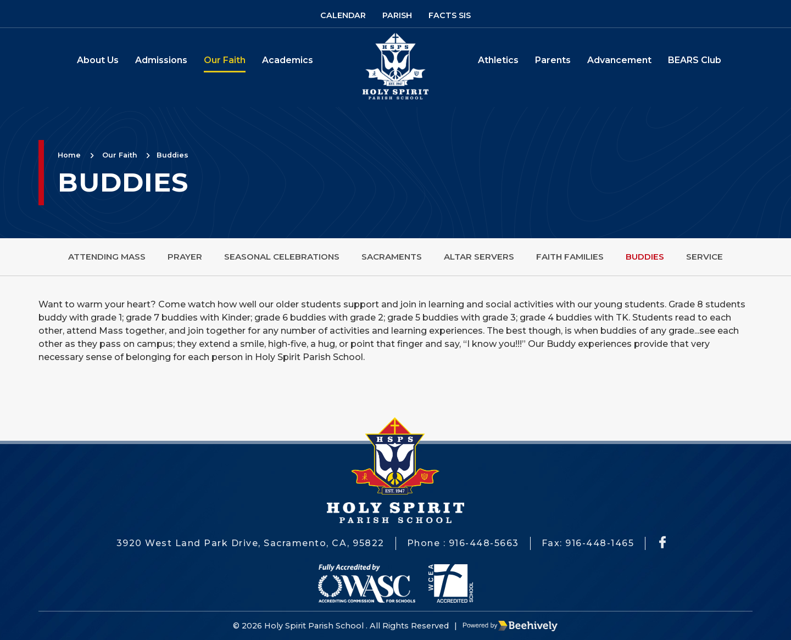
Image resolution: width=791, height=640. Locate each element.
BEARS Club (694, 60)
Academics (287, 60)
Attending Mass (107, 256)
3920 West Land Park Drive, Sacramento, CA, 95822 (250, 543)
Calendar (343, 15)
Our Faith (225, 60)
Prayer (185, 256)
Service (704, 256)
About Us (98, 60)
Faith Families (570, 256)
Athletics (498, 60)
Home (69, 155)
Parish (397, 15)
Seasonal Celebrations (281, 256)
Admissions (161, 60)
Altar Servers (479, 256)
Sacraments (391, 256)
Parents (553, 60)
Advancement (619, 60)
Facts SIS (449, 15)
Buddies (172, 155)
